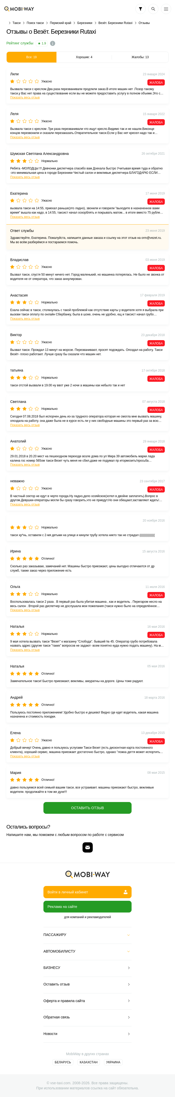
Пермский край (60, 23)
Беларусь (63, 1062)
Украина (113, 1062)
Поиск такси (35, 23)
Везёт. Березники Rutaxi (115, 23)
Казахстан (89, 1062)
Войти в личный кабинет (87, 892)
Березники (84, 23)
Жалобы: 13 (140, 57)
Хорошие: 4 (84, 57)
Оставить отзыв (87, 808)
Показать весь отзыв (25, 97)
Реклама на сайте (62, 907)
